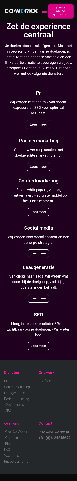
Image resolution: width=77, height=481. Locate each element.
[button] (44, 11)
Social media (38, 228)
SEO (38, 315)
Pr (38, 93)
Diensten (11, 372)
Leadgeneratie (39, 267)
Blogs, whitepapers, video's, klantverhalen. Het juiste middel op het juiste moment (38, 195)
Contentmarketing (38, 181)
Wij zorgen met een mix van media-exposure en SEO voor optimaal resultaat (38, 107)
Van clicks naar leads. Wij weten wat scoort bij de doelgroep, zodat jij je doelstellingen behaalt (38, 281)
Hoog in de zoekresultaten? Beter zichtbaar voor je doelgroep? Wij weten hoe (38, 329)
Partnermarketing (38, 141)
